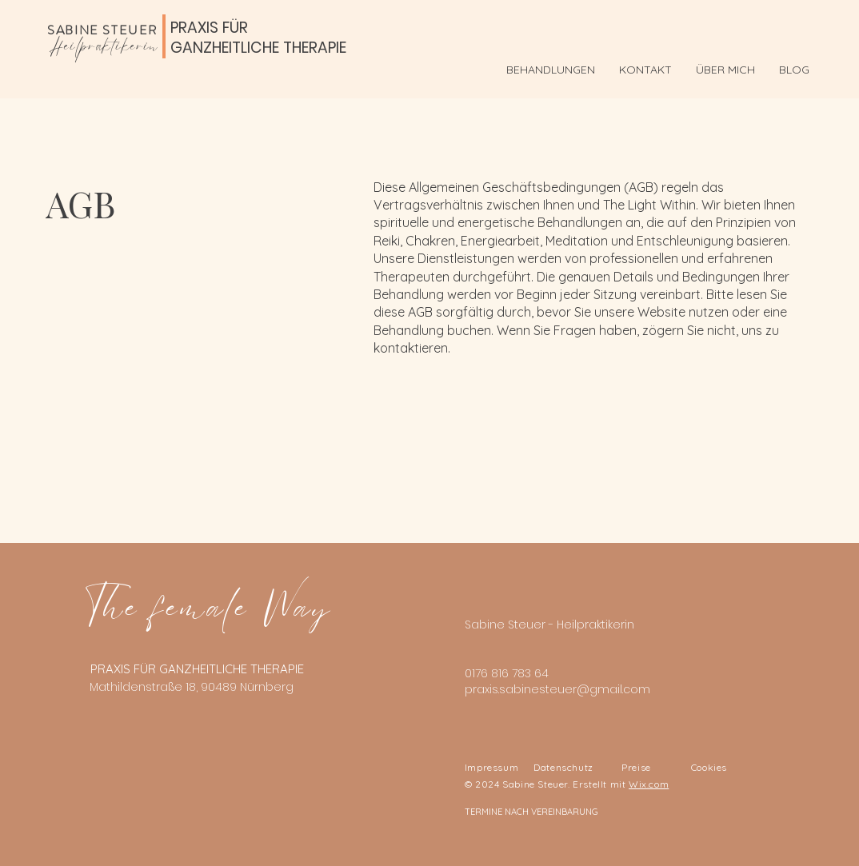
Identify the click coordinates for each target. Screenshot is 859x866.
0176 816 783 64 (507, 673)
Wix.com (649, 784)
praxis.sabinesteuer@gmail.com (557, 689)
